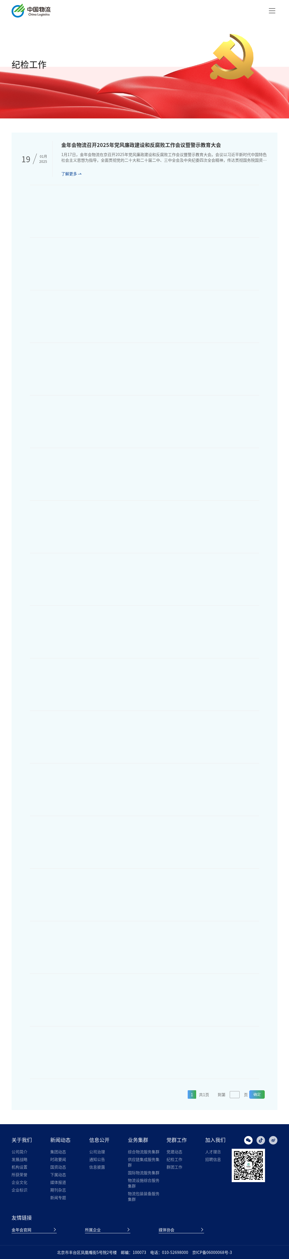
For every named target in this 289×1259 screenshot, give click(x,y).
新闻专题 (58, 1197)
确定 (257, 1094)
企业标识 (19, 1190)
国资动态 (58, 1167)
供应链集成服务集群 (143, 1162)
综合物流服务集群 (143, 1151)
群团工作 (174, 1167)
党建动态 (174, 1151)
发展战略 (19, 1159)
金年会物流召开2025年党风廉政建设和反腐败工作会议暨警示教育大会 (141, 145)
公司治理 (97, 1151)
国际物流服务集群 (143, 1172)
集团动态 (58, 1151)
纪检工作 (174, 1159)
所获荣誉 (19, 1174)
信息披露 (97, 1167)
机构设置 (19, 1167)
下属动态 (58, 1174)
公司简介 (19, 1151)
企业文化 (19, 1182)
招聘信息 (213, 1159)
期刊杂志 (58, 1190)
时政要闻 (58, 1159)
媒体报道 (58, 1182)
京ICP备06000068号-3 (212, 1252)
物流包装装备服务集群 (143, 1196)
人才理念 (213, 1151)
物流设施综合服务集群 (143, 1183)
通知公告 (97, 1159)
